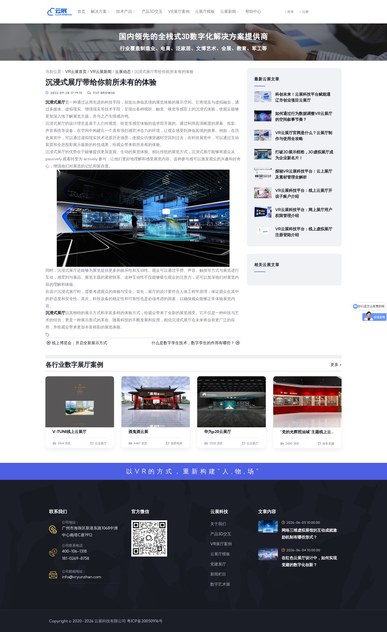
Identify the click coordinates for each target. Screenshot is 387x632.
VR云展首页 (76, 71)
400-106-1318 (74, 551)
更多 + (336, 364)
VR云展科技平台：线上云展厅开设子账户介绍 (303, 193)
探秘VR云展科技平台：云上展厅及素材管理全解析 (303, 174)
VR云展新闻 (101, 71)
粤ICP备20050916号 (145, 620)
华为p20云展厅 (217, 431)
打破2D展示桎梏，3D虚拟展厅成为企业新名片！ (304, 154)
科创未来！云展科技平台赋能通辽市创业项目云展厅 (302, 97)
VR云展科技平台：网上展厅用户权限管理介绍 (303, 212)
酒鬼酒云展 (138, 431)
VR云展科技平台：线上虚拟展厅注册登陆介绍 (303, 231)
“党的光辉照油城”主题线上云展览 (309, 431)
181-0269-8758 (75, 558)
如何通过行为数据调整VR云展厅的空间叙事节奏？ (303, 116)
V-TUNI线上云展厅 (69, 431)
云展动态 (123, 71)
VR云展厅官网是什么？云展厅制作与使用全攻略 (303, 135)
